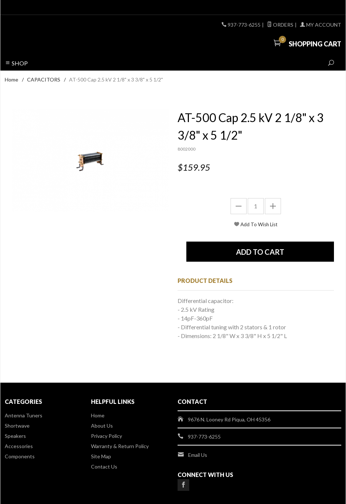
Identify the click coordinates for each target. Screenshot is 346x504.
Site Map (101, 456)
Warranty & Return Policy (120, 446)
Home (11, 79)
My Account (320, 25)
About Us (102, 425)
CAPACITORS (43, 79)
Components (20, 456)
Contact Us (104, 466)
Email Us (197, 455)
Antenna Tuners (23, 415)
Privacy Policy (106, 436)
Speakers (15, 436)
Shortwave (17, 425)
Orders (280, 25)
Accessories (19, 446)
